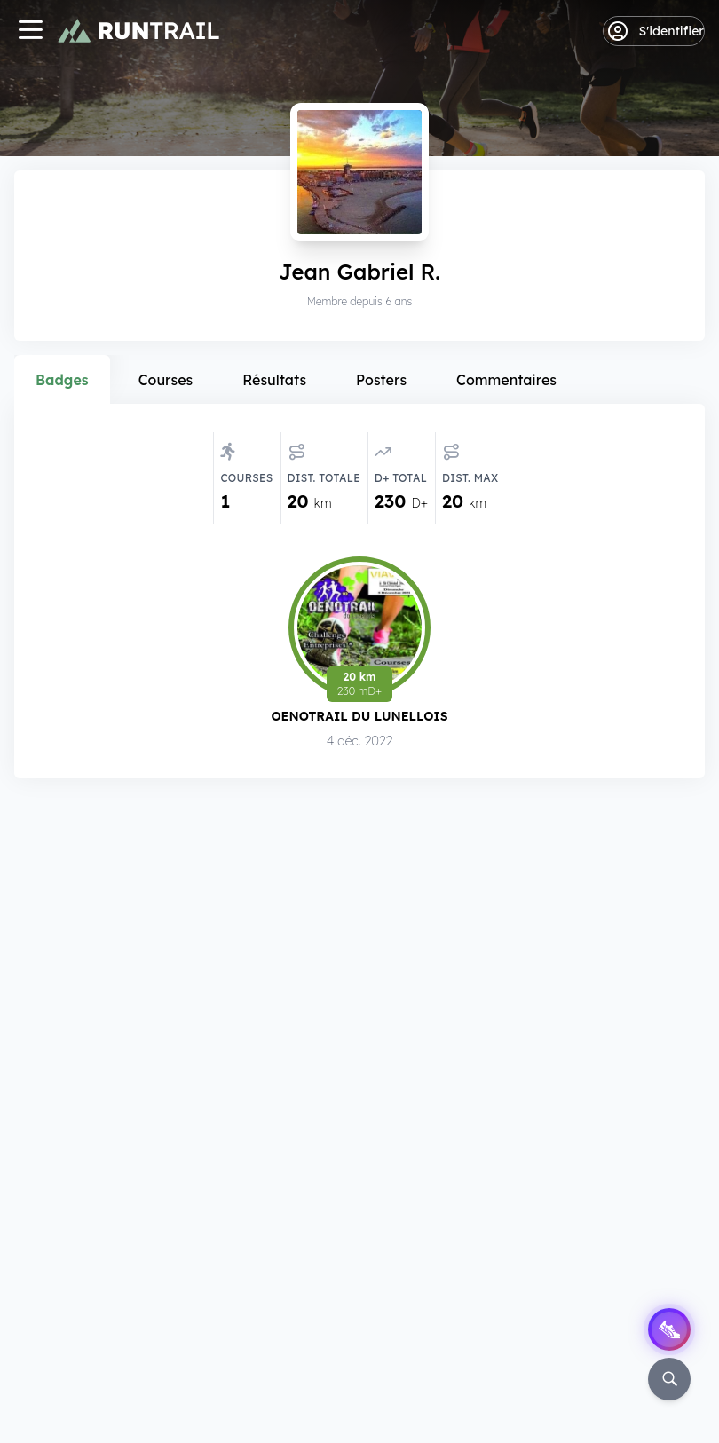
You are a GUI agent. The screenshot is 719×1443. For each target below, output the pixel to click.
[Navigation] (30, 31)
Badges (62, 380)
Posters (381, 380)
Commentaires (506, 380)
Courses (166, 380)
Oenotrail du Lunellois (359, 715)
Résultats (274, 380)
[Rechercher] (669, 1379)
